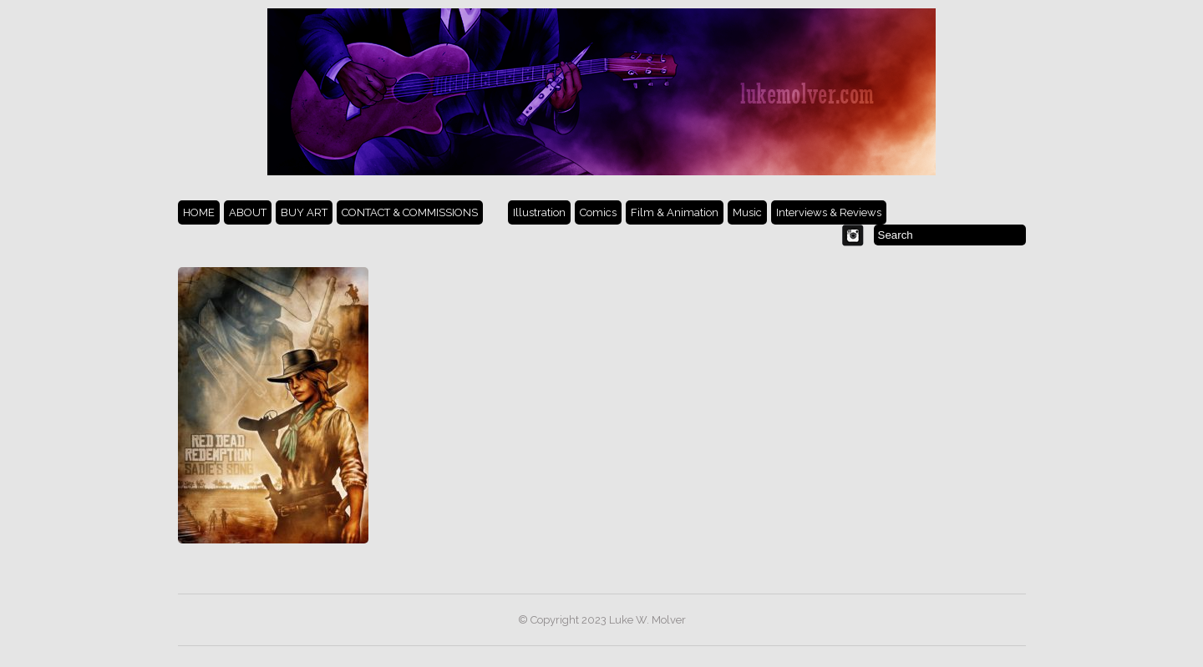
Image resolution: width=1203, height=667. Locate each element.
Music (747, 212)
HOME (199, 212)
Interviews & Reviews (828, 212)
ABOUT (247, 212)
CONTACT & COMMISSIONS (410, 212)
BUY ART (304, 212)
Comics (598, 212)
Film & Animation (674, 212)
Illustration (539, 212)
